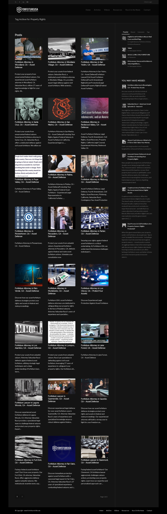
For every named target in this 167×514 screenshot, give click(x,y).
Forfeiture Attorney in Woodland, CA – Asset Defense (25, 64)
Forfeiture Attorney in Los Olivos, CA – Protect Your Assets (92, 291)
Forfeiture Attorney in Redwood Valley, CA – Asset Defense (93, 124)
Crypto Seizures (134, 42)
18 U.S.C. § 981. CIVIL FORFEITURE (139, 54)
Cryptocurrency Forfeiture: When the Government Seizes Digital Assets (139, 190)
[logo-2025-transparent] (27, 10)
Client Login (148, 2)
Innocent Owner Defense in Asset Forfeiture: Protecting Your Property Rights (139, 156)
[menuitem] (147, 2)
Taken (130, 48)
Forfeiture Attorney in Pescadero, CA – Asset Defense (58, 233)
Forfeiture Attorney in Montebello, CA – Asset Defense (58, 291)
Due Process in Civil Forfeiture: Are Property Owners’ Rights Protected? (140, 226)
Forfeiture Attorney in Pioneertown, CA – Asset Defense (26, 233)
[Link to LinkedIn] (23, 2)
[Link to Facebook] (19, 2)
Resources (132, 57)
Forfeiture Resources (134, 44)
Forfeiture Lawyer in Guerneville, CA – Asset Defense (58, 398)
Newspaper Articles (135, 50)
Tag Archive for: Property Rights (30, 19)
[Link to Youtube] (27, 2)
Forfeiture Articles (145, 42)
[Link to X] (16, 2)
